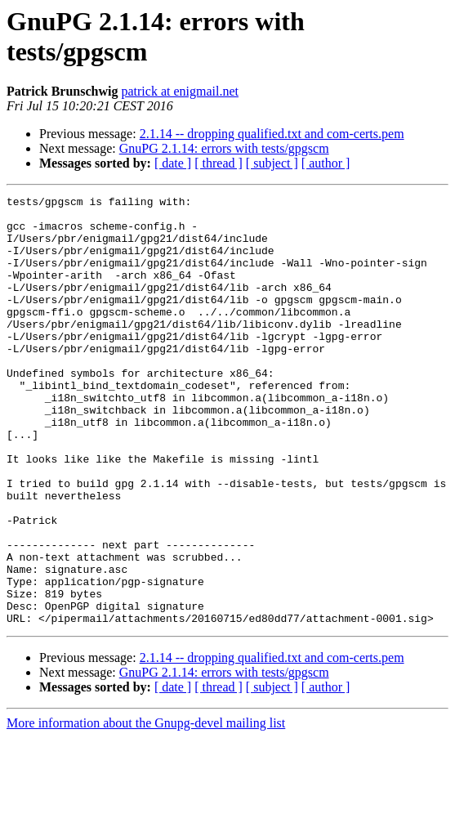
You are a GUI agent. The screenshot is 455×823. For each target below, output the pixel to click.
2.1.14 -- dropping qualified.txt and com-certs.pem (272, 134)
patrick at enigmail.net (180, 91)
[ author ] (325, 163)
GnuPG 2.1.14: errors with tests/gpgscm (224, 148)
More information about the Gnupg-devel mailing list (146, 809)
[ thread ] (218, 163)
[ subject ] (272, 163)
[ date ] (172, 163)
